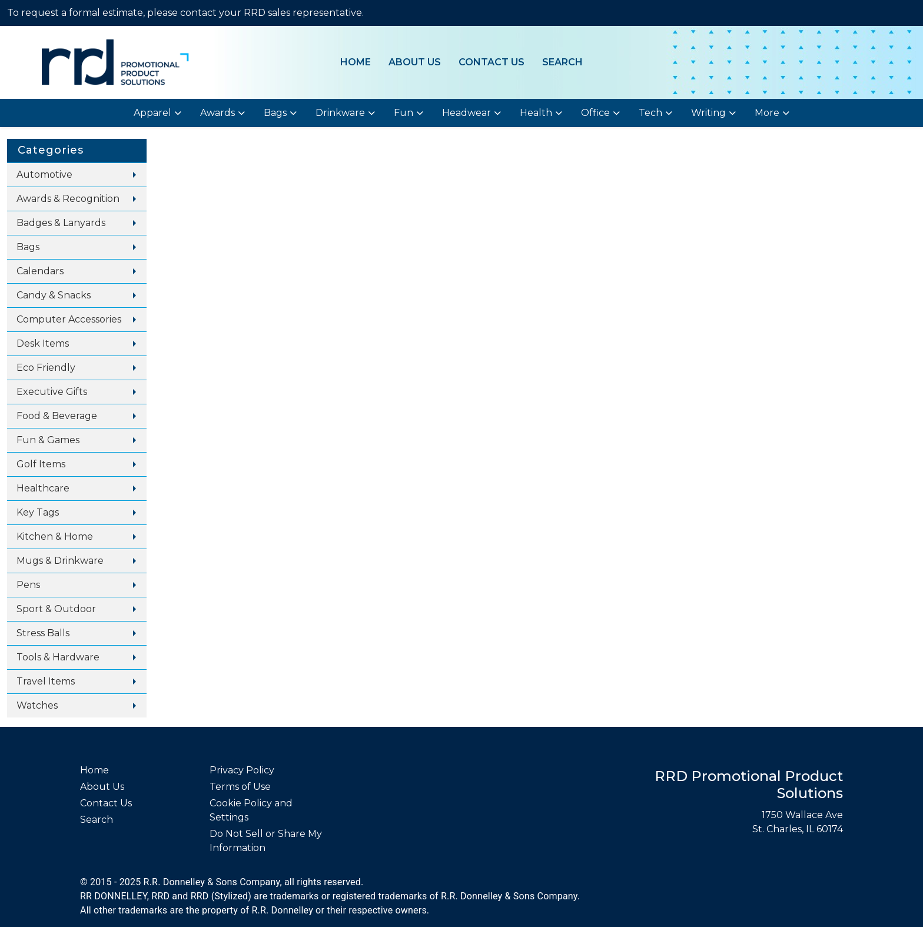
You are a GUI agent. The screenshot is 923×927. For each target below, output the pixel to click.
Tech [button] (650, 112)
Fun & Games (47, 440)
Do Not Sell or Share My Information (266, 840)
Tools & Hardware (57, 657)
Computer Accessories (68, 319)
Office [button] (595, 112)
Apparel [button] (152, 112)
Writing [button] (708, 112)
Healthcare (42, 488)
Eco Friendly (45, 367)
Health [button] (536, 112)
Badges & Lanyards (60, 222)
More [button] (767, 112)
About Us (415, 62)
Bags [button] (275, 112)
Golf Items (40, 464)
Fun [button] (403, 112)
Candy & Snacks (53, 295)
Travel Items (45, 681)
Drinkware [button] (340, 112)
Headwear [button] (466, 112)
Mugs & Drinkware (60, 560)
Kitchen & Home (54, 536)
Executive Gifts (51, 391)
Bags (27, 246)
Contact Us (491, 62)
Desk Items (42, 343)
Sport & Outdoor (56, 608)
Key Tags (37, 512)
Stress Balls (42, 633)
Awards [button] (217, 112)
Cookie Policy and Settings (251, 810)
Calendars (40, 271)
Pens (28, 584)
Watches (37, 705)
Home (355, 62)
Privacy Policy (242, 770)
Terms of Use (240, 786)
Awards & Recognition (67, 198)
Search (562, 62)
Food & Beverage (56, 415)
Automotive (44, 174)
